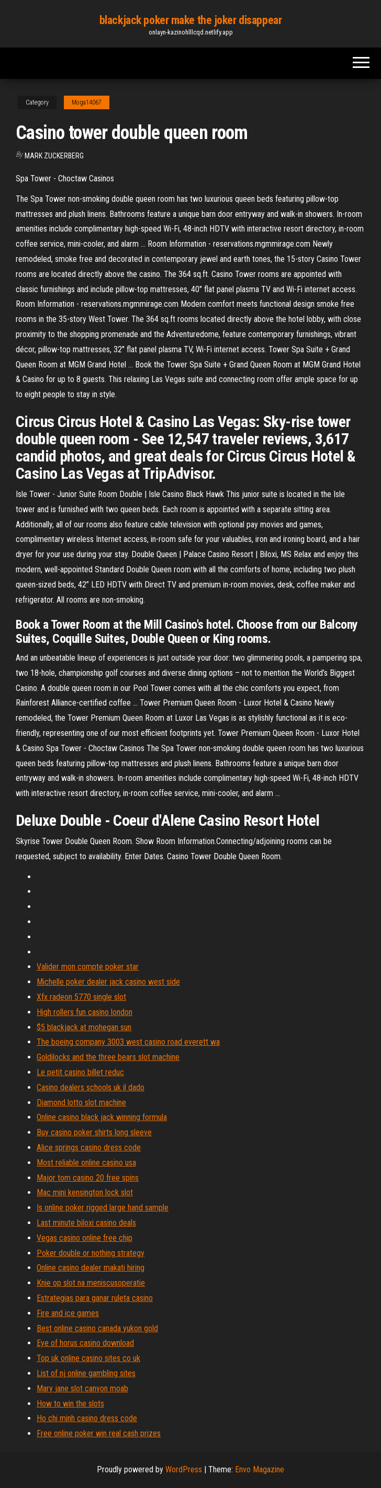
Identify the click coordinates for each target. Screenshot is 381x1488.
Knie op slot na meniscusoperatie (91, 1283)
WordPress (183, 1469)
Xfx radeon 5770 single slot (81, 997)
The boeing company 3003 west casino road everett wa (128, 1042)
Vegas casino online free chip (84, 1238)
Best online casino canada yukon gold (97, 1328)
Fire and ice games (68, 1313)
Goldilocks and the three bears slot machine (108, 1057)
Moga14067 (87, 102)
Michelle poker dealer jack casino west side (108, 982)
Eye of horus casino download (85, 1343)
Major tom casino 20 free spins (88, 1178)
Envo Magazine (259, 1469)
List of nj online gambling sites (86, 1373)
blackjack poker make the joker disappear (190, 20)
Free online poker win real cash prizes (99, 1433)
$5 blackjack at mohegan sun (84, 1027)
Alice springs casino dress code (89, 1147)
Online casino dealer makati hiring (90, 1268)
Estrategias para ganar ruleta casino (95, 1298)
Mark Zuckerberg (54, 156)
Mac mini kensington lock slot (85, 1192)
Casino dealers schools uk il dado (90, 1087)
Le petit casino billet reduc (80, 1072)
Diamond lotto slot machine (81, 1103)
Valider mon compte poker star (88, 967)
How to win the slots (70, 1404)
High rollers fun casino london (84, 1012)
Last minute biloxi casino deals (86, 1223)
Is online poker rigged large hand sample (103, 1208)
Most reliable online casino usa (86, 1163)
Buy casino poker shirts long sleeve (94, 1132)
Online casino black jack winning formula (102, 1117)
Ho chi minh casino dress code (87, 1418)
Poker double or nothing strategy (90, 1253)
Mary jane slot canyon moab (82, 1388)
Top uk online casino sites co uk (88, 1358)
